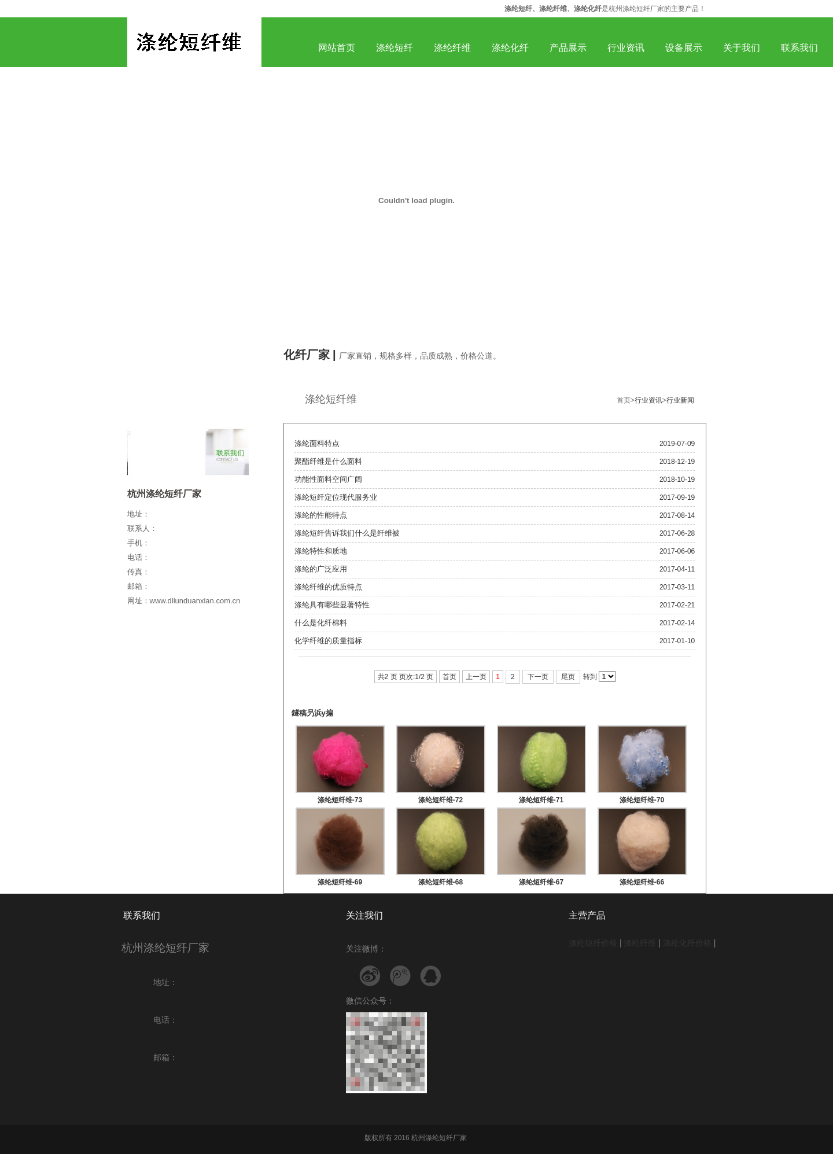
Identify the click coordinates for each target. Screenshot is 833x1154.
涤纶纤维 (452, 48)
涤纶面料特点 (317, 443)
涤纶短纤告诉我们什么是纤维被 (347, 533)
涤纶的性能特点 (320, 515)
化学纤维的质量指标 (328, 640)
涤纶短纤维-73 (340, 800)
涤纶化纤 (510, 48)
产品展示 (568, 48)
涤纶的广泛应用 (320, 569)
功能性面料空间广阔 (328, 479)
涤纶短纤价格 (593, 942)
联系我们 (799, 48)
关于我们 (741, 48)
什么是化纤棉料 (320, 622)
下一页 (538, 677)
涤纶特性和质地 (320, 551)
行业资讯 (625, 48)
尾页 (568, 677)
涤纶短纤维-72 (440, 800)
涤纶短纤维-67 (541, 882)
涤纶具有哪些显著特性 (332, 604)
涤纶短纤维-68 (440, 882)
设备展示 (683, 48)
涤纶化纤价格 (687, 942)
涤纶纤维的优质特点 (328, 586)
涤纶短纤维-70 (642, 800)
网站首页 (336, 48)
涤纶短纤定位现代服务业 (335, 497)
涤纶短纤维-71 (541, 800)
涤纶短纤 (394, 48)
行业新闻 (680, 400)
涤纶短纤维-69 (340, 882)
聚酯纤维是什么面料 (328, 461)
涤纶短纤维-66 (642, 882)
